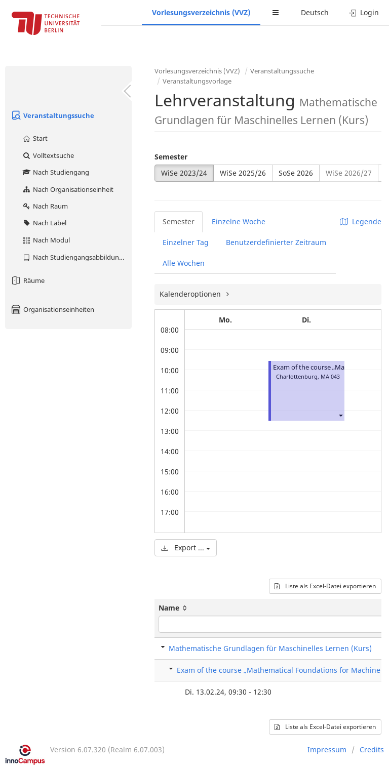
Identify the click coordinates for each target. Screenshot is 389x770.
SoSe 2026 (296, 173)
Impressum (326, 749)
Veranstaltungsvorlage (197, 81)
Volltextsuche (48, 155)
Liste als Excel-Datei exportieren (325, 586)
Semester (170, 156)
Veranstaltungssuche (52, 115)
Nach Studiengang (55, 172)
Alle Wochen (184, 263)
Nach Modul (46, 240)
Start (35, 138)
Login (364, 12)
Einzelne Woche (238, 221)
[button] (340, 415)
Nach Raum (45, 206)
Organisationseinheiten (52, 309)
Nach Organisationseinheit (67, 189)
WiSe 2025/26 (243, 173)
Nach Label (44, 222)
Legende (360, 221)
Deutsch (315, 12)
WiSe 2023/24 (184, 173)
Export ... (185, 547)
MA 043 (330, 376)
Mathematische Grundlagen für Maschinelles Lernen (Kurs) (270, 648)
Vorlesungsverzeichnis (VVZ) (201, 12)
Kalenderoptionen (191, 294)
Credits (372, 749)
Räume (27, 280)
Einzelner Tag (186, 242)
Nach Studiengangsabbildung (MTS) (77, 257)
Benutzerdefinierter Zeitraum (276, 242)
